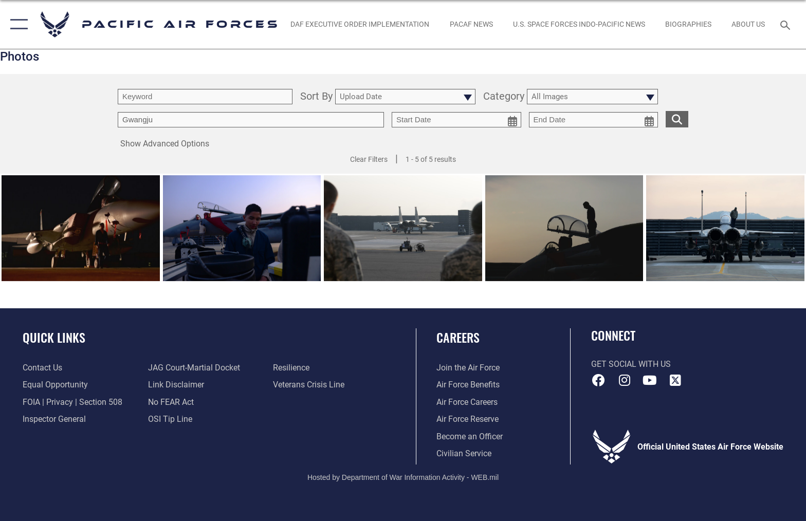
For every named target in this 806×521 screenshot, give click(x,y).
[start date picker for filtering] (456, 119)
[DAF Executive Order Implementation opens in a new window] (360, 24)
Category (503, 96)
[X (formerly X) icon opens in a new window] (675, 380)
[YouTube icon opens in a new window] (649, 380)
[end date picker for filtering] (593, 119)
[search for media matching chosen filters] (677, 119)
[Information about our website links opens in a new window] (176, 384)
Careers (458, 337)
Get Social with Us (631, 364)
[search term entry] (205, 96)
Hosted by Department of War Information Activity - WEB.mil (403, 477)
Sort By (316, 96)
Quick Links (54, 337)
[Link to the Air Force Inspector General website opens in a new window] (54, 419)
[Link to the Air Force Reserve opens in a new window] (467, 419)
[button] (16, 24)
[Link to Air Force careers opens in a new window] (467, 402)
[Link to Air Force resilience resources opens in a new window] (291, 368)
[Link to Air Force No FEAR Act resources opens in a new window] (171, 402)
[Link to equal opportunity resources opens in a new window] (55, 384)
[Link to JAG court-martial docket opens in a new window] (194, 368)
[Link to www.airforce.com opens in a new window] (468, 368)
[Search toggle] (787, 24)
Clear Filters (369, 159)
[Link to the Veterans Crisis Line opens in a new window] (308, 384)
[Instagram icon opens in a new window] (624, 380)
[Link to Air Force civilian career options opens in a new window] (463, 453)
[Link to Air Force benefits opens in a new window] (468, 384)
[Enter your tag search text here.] (251, 119)
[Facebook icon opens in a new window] (599, 380)
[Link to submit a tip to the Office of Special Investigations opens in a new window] (170, 419)
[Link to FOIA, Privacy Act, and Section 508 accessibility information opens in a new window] (72, 402)
